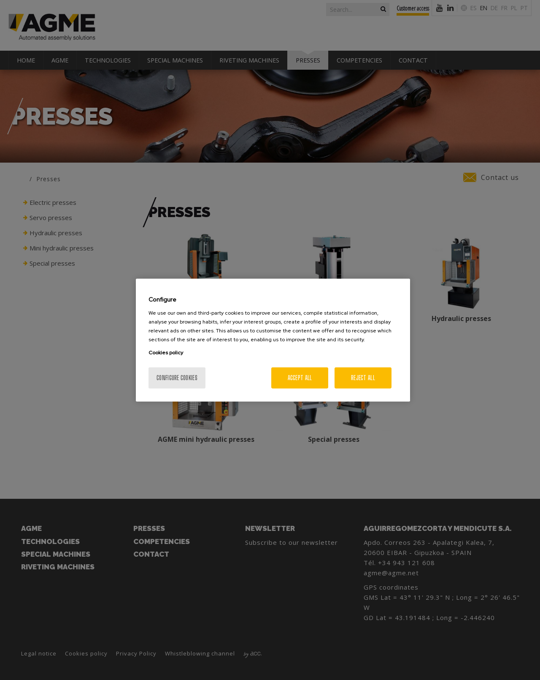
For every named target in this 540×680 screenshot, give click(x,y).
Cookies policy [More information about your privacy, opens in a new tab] (165, 352)
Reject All (363, 377)
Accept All (300, 377)
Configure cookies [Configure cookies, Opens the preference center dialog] (177, 377)
